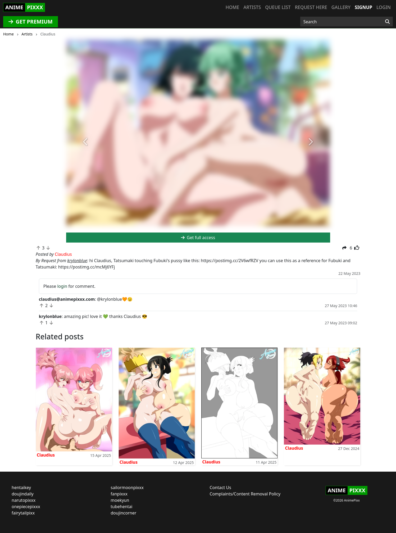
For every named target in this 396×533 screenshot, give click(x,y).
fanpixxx (119, 494)
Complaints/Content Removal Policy (245, 494)
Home (232, 7)
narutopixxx (23, 500)
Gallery (341, 7)
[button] (86, 142)
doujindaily (23, 494)
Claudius (46, 455)
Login (383, 7)
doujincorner (123, 513)
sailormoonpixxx (127, 487)
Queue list (277, 7)
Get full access (198, 237)
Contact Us (220, 487)
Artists (252, 7)
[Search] (387, 22)
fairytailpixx (23, 513)
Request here (311, 7)
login (62, 286)
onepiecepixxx (26, 506)
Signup (363, 7)
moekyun (120, 500)
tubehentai (121, 506)
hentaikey (21, 487)
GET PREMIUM (30, 21)
